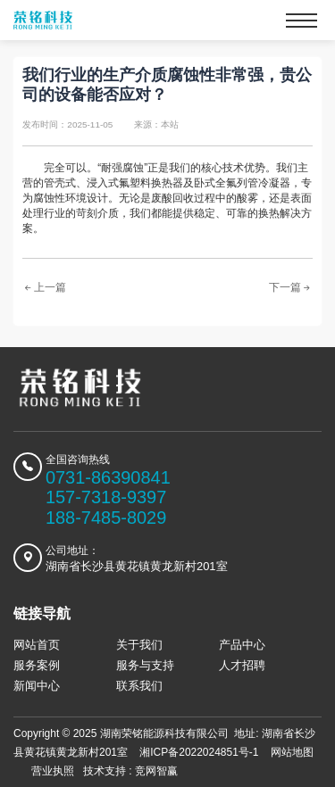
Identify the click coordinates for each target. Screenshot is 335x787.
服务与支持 (145, 665)
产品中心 (242, 644)
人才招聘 (242, 665)
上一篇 (44, 287)
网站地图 (292, 752)
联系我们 (139, 685)
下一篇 (291, 287)
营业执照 (52, 771)
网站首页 (36, 644)
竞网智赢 (156, 771)
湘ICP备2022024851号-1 (198, 752)
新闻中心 (36, 685)
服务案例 (36, 665)
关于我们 (139, 644)
